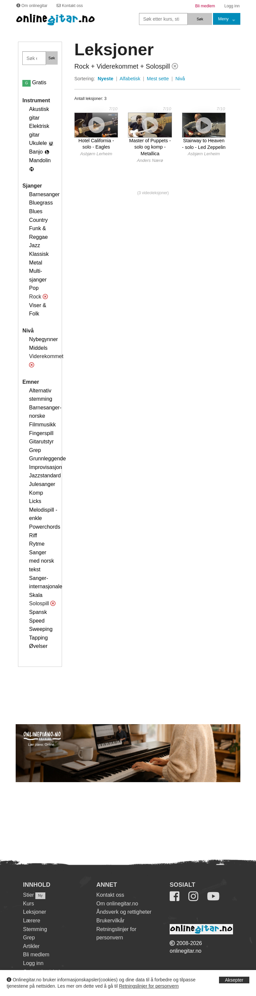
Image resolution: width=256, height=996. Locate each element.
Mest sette (158, 78)
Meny (223, 18)
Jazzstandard (45, 475)
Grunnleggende (47, 458)
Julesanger (42, 484)
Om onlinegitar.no (117, 903)
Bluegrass (41, 203)
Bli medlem (36, 954)
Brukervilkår (110, 920)
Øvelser (38, 646)
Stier (28, 895)
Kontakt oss (110, 895)
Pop (33, 288)
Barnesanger (44, 194)
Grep (35, 450)
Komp (36, 493)
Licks (35, 501)
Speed (36, 621)
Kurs (28, 903)
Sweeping (40, 629)
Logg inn (33, 963)
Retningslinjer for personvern (149, 986)
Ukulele (38, 143)
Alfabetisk (130, 78)
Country (38, 220)
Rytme (36, 544)
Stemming (35, 929)
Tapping (38, 638)
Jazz (34, 245)
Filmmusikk (42, 424)
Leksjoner (34, 912)
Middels (38, 348)
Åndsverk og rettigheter (123, 912)
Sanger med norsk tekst (41, 561)
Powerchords (44, 527)
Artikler (31, 946)
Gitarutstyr (41, 441)
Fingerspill (41, 433)
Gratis (34, 82)
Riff (33, 535)
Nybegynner (43, 339)
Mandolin (40, 160)
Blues (35, 211)
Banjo (36, 152)
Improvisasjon (45, 467)
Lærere (31, 920)
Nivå (180, 78)
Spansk (38, 612)
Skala (35, 595)
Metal (35, 262)
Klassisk (39, 254)
